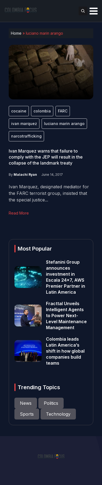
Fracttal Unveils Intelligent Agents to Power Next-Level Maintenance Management (66, 315)
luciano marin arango (64, 123)
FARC (62, 111)
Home (16, 33)
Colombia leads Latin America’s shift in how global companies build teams (65, 351)
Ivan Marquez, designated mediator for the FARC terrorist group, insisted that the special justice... (49, 193)
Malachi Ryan (25, 174)
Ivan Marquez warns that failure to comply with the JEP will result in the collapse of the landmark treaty (46, 157)
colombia (42, 111)
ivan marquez (24, 123)
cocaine (18, 111)
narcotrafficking (26, 136)
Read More (19, 213)
